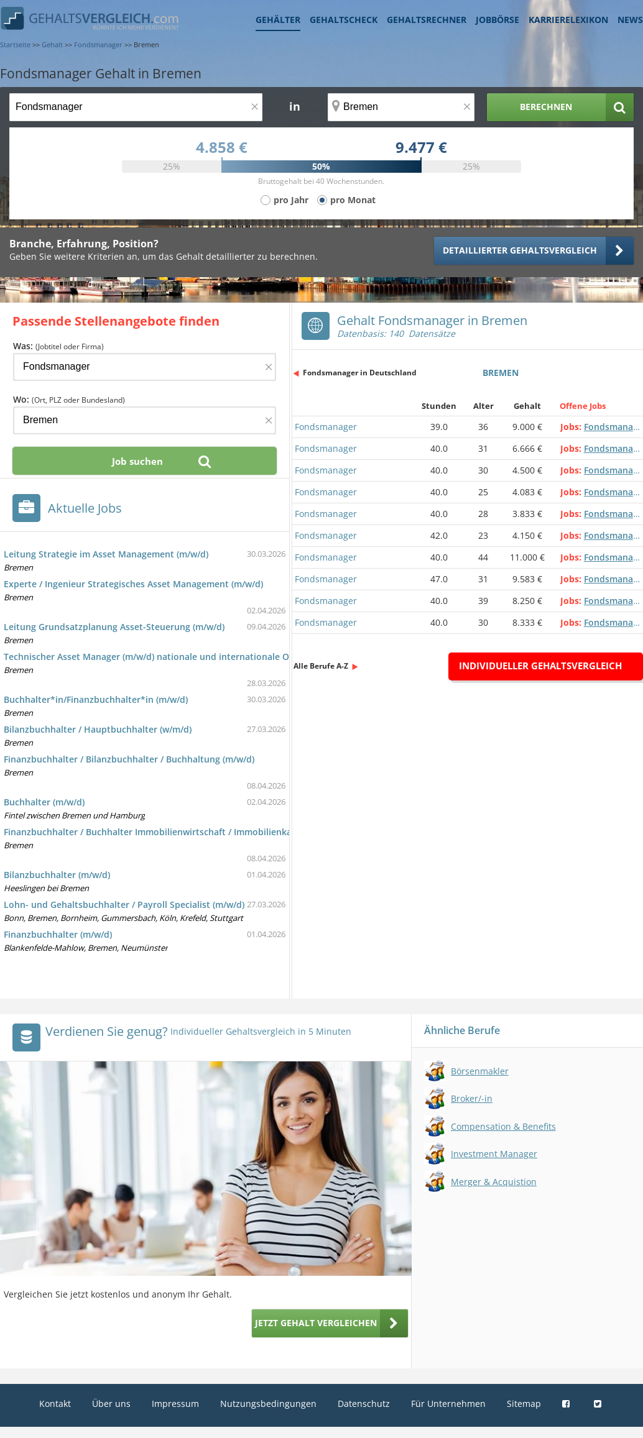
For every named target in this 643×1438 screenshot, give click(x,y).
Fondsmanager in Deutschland (360, 372)
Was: (58, 346)
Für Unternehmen (448, 1403)
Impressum (175, 1403)
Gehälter (278, 19)
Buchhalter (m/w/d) (44, 802)
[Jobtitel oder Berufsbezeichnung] (135, 107)
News (630, 19)
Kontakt (55, 1403)
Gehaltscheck (343, 19)
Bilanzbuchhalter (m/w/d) (57, 875)
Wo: (69, 399)
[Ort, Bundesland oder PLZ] (401, 107)
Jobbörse (497, 19)
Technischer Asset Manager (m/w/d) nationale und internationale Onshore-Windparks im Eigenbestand (222, 656)
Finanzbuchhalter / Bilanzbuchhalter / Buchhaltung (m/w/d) (129, 759)
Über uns (111, 1403)
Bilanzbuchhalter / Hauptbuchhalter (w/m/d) (98, 729)
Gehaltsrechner (426, 19)
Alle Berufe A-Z (321, 666)
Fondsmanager (326, 427)
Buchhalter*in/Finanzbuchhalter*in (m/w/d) (96, 699)
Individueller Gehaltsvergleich (540, 665)
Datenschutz (364, 1403)
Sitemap (524, 1403)
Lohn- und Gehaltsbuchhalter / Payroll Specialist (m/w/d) (124, 904)
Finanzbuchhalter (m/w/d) (58, 934)
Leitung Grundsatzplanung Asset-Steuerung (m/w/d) (114, 627)
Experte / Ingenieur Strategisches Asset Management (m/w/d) (133, 584)
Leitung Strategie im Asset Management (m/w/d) (106, 554)
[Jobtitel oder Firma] (144, 367)
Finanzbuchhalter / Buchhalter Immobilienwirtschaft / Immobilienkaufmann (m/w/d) (181, 832)
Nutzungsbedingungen (268, 1403)
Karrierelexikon (568, 19)
